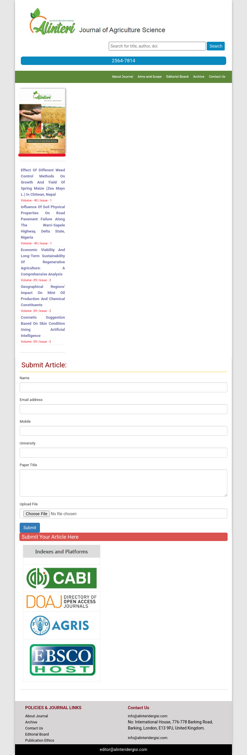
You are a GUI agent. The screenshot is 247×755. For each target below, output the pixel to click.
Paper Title (28, 465)
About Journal (122, 77)
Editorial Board (177, 77)
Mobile (25, 421)
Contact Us (217, 77)
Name (25, 378)
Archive (198, 77)
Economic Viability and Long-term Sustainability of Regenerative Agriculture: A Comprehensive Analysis (43, 262)
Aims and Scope (150, 77)
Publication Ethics (39, 740)
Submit (29, 527)
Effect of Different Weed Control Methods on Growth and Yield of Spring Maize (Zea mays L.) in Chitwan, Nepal (43, 182)
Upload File (29, 504)
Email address (31, 400)
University (28, 443)
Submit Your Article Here (50, 537)
